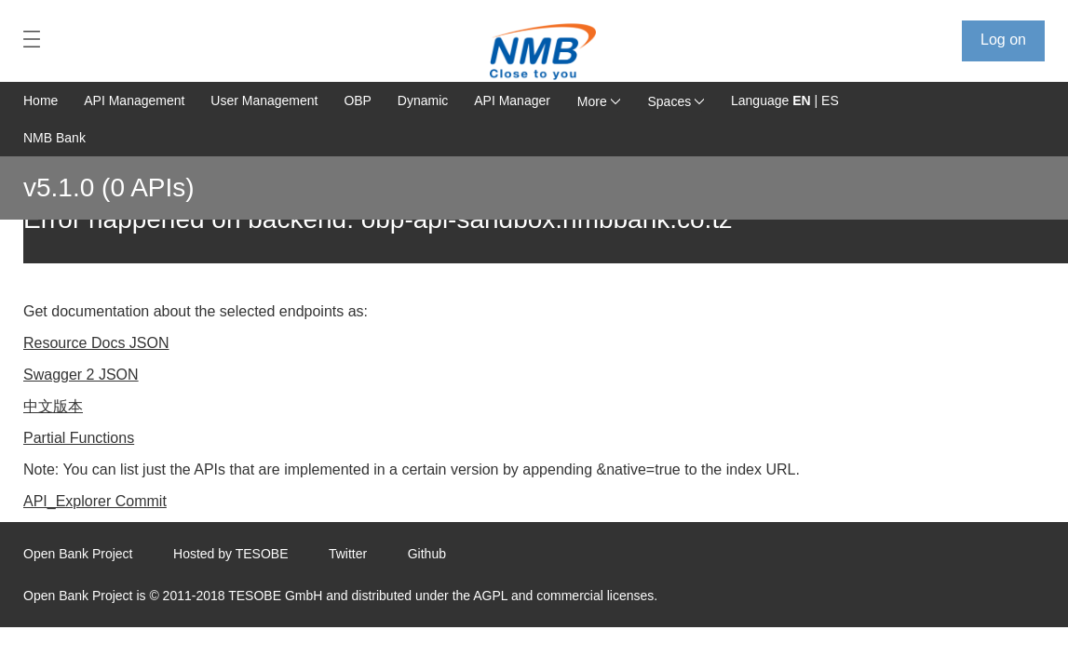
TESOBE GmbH (275, 595)
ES (830, 100)
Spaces (676, 101)
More (598, 101)
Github (427, 553)
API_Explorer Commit (95, 501)
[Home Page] (535, 51)
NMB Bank (54, 137)
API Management (134, 100)
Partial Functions (78, 438)
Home (40, 100)
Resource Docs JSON (96, 343)
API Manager (512, 100)
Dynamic (423, 100)
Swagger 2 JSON (81, 374)
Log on (1003, 39)
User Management (264, 100)
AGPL (490, 595)
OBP (358, 100)
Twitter (348, 553)
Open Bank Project (78, 553)
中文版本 (53, 406)
